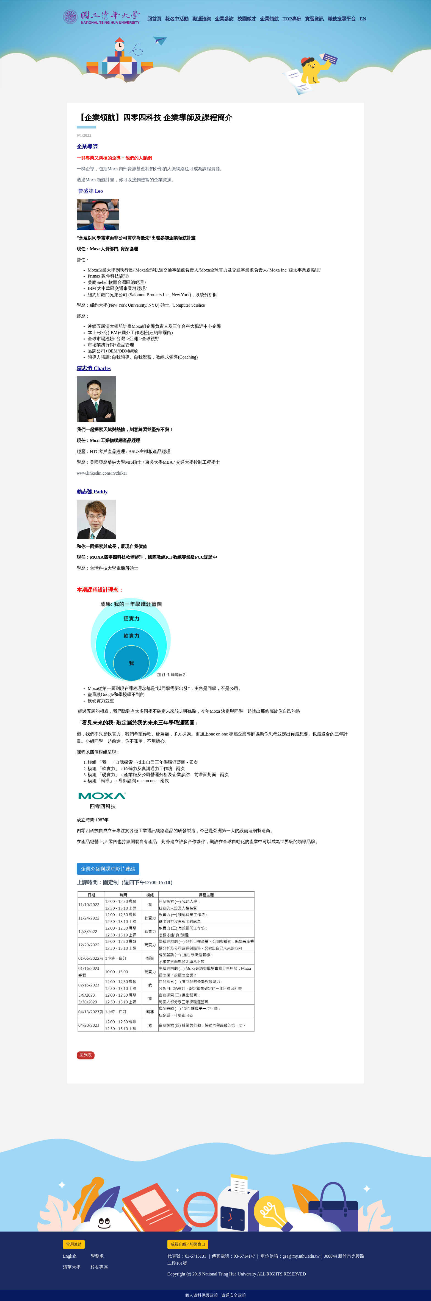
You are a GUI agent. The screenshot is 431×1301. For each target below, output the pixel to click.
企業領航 (269, 18)
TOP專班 (292, 18)
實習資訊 (314, 18)
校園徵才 (246, 18)
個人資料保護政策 (201, 1295)
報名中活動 (177, 18)
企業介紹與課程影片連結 (108, 869)
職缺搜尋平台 (342, 18)
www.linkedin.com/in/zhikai (102, 473)
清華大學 (72, 1267)
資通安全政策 (233, 1295)
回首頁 (154, 18)
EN (363, 18)
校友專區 (99, 1267)
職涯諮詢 (201, 18)
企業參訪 (224, 18)
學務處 (97, 1256)
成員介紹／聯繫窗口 (188, 1244)
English (69, 1256)
